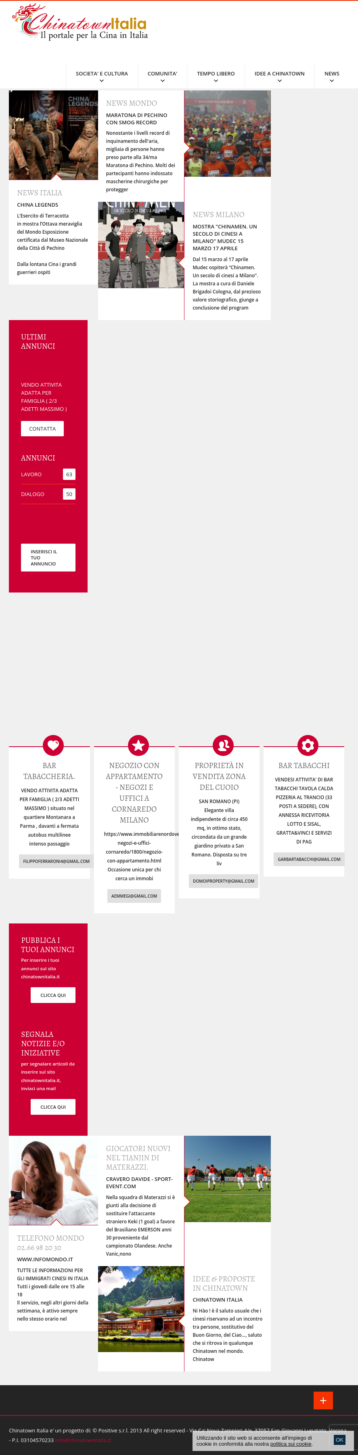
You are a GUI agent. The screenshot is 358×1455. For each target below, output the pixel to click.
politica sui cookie (291, 1444)
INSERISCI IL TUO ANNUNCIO (44, 558)
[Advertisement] (179, 669)
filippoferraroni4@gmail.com (56, 861)
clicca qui (53, 995)
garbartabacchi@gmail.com (309, 859)
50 (69, 494)
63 (69, 474)
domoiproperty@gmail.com (223, 881)
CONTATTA (42, 428)
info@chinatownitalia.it (83, 1440)
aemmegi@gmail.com (134, 896)
